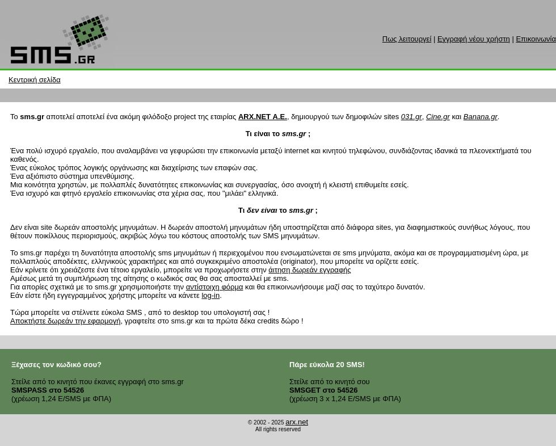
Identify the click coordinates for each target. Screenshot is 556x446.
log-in (210, 295)
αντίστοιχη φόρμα (214, 287)
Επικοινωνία (536, 39)
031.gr (411, 116)
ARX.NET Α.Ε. (262, 116)
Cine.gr (438, 116)
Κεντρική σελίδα (35, 79)
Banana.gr (481, 116)
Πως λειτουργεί (406, 39)
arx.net (296, 422)
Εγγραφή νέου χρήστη (473, 39)
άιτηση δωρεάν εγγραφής (309, 270)
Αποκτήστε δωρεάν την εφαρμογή (65, 321)
